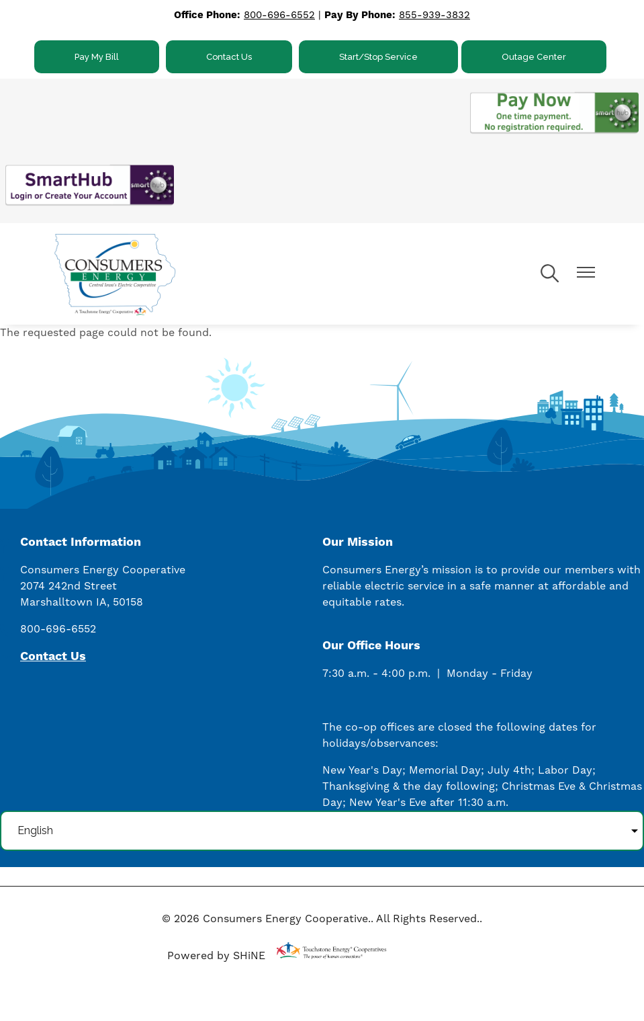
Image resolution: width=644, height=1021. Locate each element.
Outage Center (534, 57)
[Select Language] (322, 831)
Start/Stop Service (378, 57)
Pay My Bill (97, 57)
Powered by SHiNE (216, 956)
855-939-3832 (434, 15)
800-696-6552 (279, 15)
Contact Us (229, 57)
